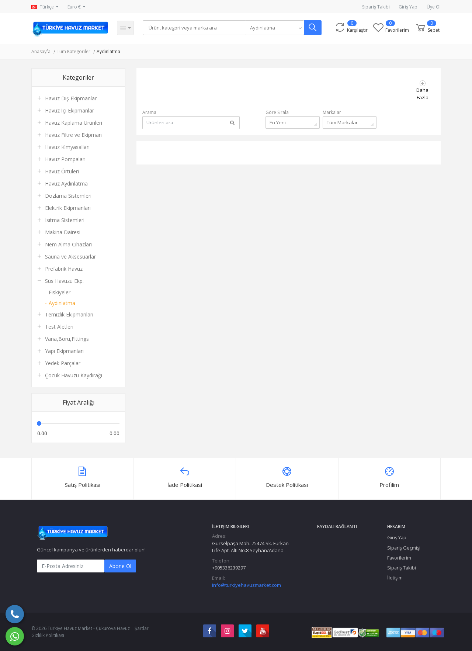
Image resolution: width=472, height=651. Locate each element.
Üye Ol (434, 7)
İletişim (395, 577)
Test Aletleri (59, 326)
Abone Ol (120, 565)
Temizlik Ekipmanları (69, 314)
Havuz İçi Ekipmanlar (69, 110)
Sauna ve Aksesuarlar (70, 256)
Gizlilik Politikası (47, 635)
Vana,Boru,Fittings (67, 338)
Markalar (332, 112)
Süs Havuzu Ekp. (64, 280)
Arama (149, 112)
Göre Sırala (277, 112)
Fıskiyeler (59, 292)
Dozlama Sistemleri (68, 195)
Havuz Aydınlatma (66, 183)
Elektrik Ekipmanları (68, 207)
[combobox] (276, 27)
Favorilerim (399, 557)
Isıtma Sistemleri (64, 220)
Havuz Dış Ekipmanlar (71, 98)
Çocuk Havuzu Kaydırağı (73, 375)
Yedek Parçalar (62, 363)
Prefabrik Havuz (64, 268)
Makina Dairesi (62, 232)
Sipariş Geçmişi (403, 547)
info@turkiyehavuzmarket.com (246, 585)
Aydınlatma (108, 51)
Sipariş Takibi (376, 7)
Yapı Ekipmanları (64, 350)
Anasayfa (41, 51)
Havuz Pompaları (65, 159)
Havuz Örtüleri (62, 171)
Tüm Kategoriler (73, 51)
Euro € (74, 7)
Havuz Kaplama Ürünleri (73, 122)
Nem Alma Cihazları (68, 244)
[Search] (195, 27)
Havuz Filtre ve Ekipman (73, 134)
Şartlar (142, 628)
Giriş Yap (408, 7)
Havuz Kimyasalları (67, 146)
